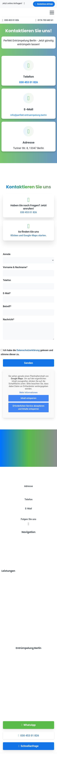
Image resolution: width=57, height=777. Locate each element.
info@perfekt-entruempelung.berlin (28, 115)
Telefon (28, 284)
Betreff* (28, 310)
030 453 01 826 (28, 82)
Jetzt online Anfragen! (13, 3)
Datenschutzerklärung (28, 350)
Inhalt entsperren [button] (28, 398)
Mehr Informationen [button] (28, 392)
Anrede (28, 258)
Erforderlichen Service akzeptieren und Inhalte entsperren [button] (28, 407)
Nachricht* (28, 329)
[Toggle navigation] (52, 12)
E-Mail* (28, 297)
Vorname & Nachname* (28, 271)
